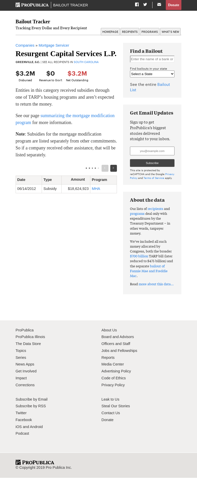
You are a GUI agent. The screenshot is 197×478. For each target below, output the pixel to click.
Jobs (106, 351)
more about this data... (156, 284)
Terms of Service (154, 178)
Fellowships (127, 351)
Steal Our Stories (116, 406)
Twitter (21, 413)
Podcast (22, 434)
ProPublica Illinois (30, 337)
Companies (25, 46)
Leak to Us (110, 399)
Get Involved (26, 371)
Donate (173, 5)
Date (23, 180)
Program (101, 180)
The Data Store (28, 344)
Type (49, 180)
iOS (19, 427)
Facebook (24, 420)
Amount (80, 180)
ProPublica (25, 330)
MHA (96, 189)
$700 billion (139, 256)
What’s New (170, 32)
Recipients (130, 32)
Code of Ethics (114, 378)
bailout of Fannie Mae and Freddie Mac (149, 271)
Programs (149, 32)
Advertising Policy (116, 371)
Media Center (113, 364)
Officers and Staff (116, 344)
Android (36, 427)
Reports (108, 357)
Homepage (110, 32)
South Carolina (86, 62)
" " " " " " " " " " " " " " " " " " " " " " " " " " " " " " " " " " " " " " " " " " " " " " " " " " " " (152, 74)
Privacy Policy (113, 385)
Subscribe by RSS (31, 406)
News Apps (25, 364)
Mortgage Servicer (54, 46)
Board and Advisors (118, 337)
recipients (155, 208)
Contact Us (111, 413)
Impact (21, 378)
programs (137, 213)
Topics (21, 351)
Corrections (25, 385)
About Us (109, 330)
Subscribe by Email (32, 399)
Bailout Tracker (70, 5)
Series (21, 357)
